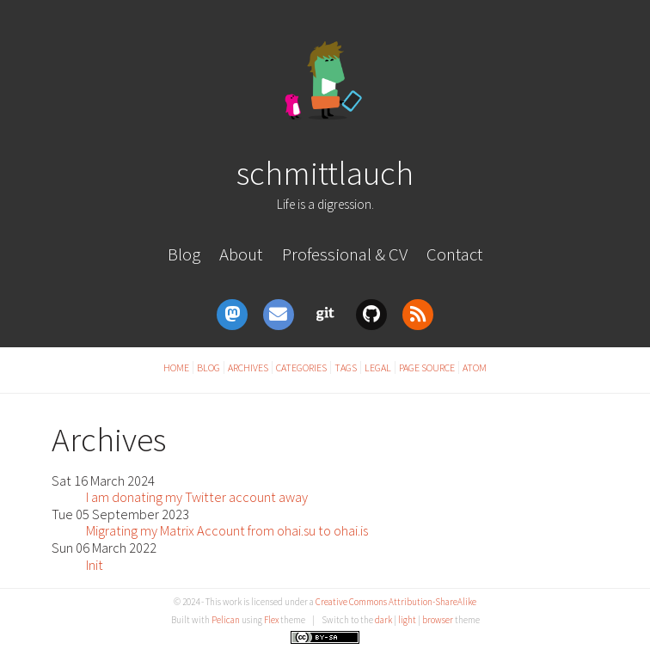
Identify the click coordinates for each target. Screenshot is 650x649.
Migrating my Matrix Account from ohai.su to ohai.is (227, 530)
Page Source (427, 367)
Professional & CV (345, 254)
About (240, 254)
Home (176, 367)
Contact (454, 254)
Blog (184, 254)
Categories (301, 367)
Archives (248, 367)
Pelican (226, 620)
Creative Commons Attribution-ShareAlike (396, 602)
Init (94, 564)
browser (437, 620)
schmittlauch (325, 172)
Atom (475, 367)
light (407, 620)
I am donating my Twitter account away (197, 496)
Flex (271, 620)
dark (383, 620)
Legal (378, 367)
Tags (345, 367)
